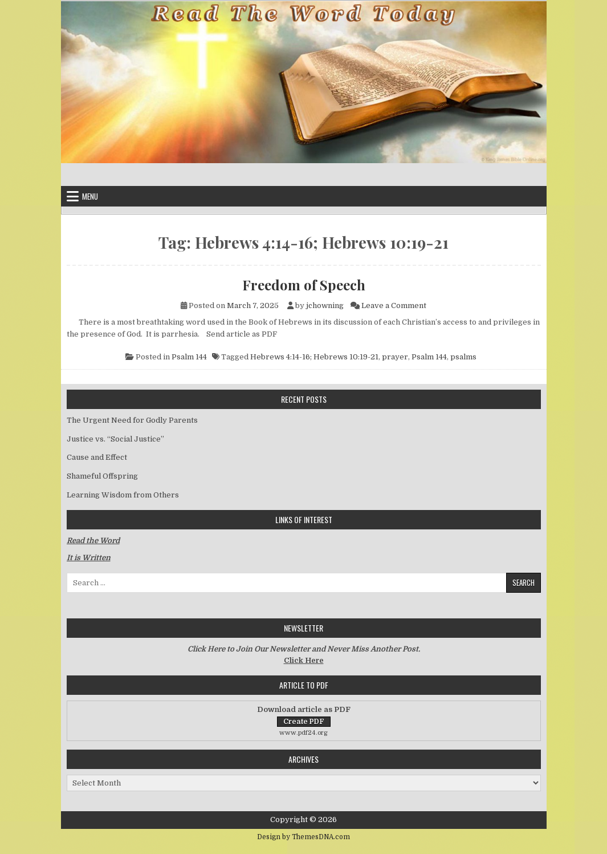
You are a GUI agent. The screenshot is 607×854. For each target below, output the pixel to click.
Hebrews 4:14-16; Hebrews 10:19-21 (314, 357)
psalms (463, 357)
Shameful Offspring (102, 476)
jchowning (325, 305)
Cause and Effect (97, 457)
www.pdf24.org (303, 732)
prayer (395, 357)
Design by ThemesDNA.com (303, 837)
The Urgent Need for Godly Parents (132, 420)
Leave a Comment (393, 305)
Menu (90, 196)
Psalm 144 (189, 357)
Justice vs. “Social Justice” (115, 439)
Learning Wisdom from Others (123, 495)
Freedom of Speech (303, 284)
